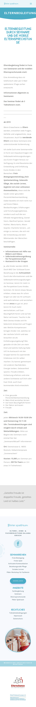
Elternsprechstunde (18, 597)
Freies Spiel (18, 561)
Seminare (18, 594)
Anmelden (18, 581)
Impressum (18, 616)
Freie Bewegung (18, 558)
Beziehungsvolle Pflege (18, 566)
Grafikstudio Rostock (22, 663)
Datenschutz (18, 619)
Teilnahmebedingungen (18, 613)
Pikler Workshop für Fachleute (18, 572)
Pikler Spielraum (18, 600)
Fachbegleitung (18, 591)
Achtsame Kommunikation (18, 564)
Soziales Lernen (18, 569)
